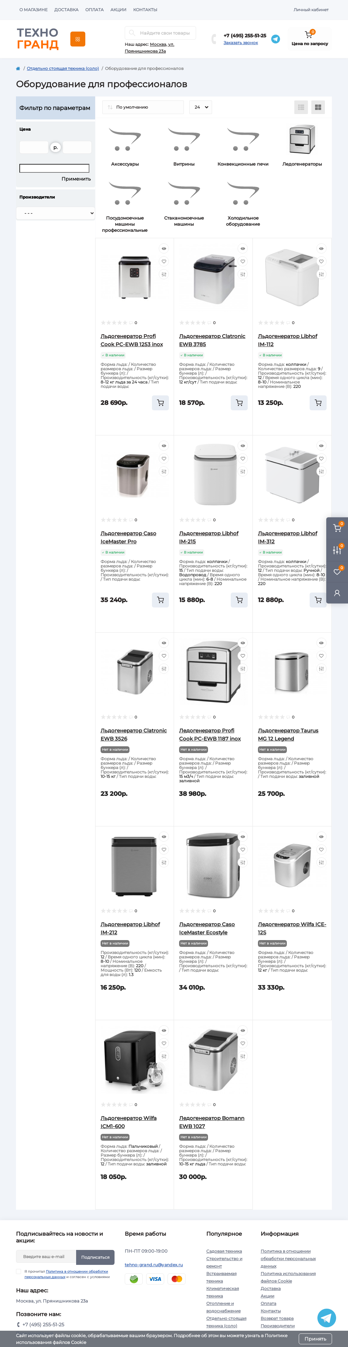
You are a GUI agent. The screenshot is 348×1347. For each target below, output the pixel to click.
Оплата (94, 9)
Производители (278, 1325)
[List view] (301, 107)
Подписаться (95, 1257)
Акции (118, 9)
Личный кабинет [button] (311, 9)
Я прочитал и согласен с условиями (67, 1274)
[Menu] (77, 39)
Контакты (145, 9)
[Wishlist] (164, 261)
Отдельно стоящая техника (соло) (63, 68)
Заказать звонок (241, 42)
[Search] (132, 33)
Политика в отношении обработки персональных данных (288, 1259)
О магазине (33, 9)
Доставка (66, 9)
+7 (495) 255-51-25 (245, 36)
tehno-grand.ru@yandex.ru (154, 1264)
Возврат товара (277, 1318)
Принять (315, 1339)
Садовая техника (224, 1251)
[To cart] (160, 402)
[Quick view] (164, 248)
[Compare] (164, 274)
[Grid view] (318, 107)
